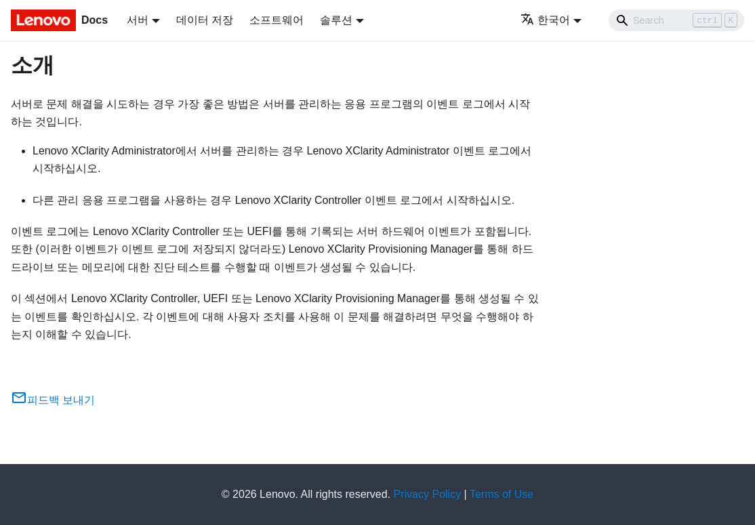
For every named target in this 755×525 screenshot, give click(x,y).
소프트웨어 (276, 20)
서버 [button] (137, 20)
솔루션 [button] (336, 20)
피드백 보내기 (53, 400)
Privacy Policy (428, 494)
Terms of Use (501, 494)
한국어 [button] (545, 20)
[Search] (676, 20)
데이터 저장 (204, 20)
